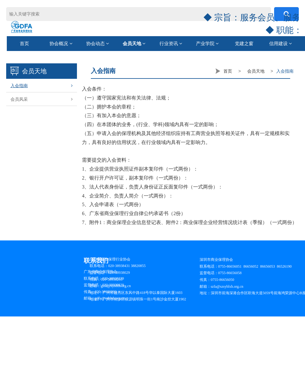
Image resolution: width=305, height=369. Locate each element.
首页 (24, 43)
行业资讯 (170, 43)
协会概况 (60, 43)
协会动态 (97, 43)
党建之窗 (244, 43)
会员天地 (134, 43)
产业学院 (207, 43)
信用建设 (280, 43)
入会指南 (42, 85)
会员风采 (42, 99)
